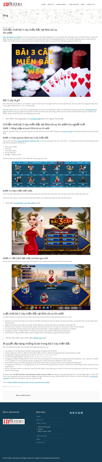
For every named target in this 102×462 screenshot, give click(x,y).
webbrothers (7, 386)
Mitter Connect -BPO (44, 431)
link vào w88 (68, 131)
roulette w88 (35, 118)
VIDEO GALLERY (41, 436)
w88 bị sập (37, 338)
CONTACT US (40, 442)
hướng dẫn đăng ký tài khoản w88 (28, 141)
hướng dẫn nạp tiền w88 (24, 203)
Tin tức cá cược (17, 386)
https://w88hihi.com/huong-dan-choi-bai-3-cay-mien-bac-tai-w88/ (28, 382)
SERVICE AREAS (41, 423)
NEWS (38, 439)
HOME (38, 416)
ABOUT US (39, 420)
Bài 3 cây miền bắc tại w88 (11, 37)
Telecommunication (44, 427)
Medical (40, 429)
